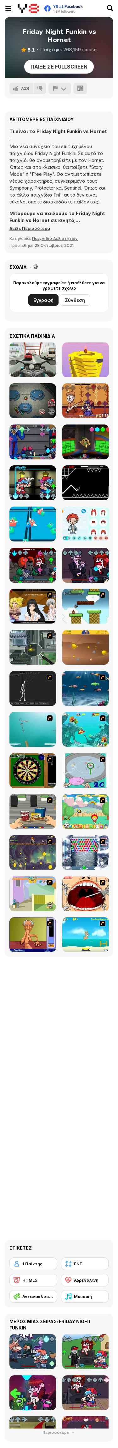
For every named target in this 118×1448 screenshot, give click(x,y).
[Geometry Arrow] (85, 482)
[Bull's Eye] (32, 770)
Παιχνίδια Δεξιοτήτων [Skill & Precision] (55, 238)
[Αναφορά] (59, 88)
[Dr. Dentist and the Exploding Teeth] (85, 893)
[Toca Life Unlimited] (85, 524)
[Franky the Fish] (85, 688)
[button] (29, 228)
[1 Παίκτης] (33, 1263)
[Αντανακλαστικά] (33, 1296)
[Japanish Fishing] (85, 770)
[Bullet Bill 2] (85, 606)
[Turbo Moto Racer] (32, 359)
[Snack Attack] (32, 811)
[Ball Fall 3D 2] (85, 359)
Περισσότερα (59, 1432)
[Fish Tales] (85, 729)
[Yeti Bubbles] (85, 852)
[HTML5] (33, 1280)
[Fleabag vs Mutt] (32, 893)
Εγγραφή (43, 300)
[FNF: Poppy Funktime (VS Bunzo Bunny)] (85, 441)
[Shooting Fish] (32, 729)
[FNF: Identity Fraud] (32, 482)
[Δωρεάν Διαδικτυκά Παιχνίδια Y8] (28, 8)
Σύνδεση (75, 300)
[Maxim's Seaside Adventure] (85, 934)
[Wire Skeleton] (32, 688)
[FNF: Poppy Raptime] (32, 441)
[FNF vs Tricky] (32, 565)
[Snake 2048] (32, 524)
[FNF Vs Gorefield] (85, 400)
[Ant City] (32, 647)
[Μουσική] (85, 1296)
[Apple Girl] (85, 811)
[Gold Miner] (85, 647)
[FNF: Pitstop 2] (85, 565)
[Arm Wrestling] (32, 934)
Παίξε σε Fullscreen (59, 67)
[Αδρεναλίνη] (85, 1280)
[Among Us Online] (32, 400)
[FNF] (85, 1263)
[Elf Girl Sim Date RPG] (32, 606)
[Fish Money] (32, 852)
